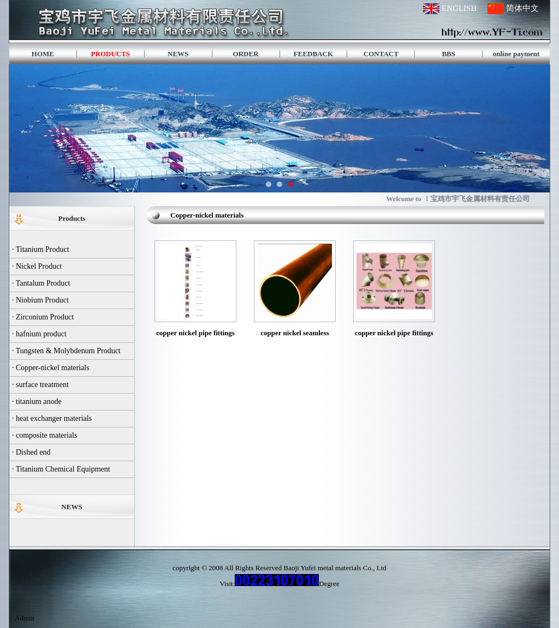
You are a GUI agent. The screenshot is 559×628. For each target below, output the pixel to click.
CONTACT (381, 54)
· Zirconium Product (43, 317)
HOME (43, 54)
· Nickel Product (37, 266)
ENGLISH (459, 8)
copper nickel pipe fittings (394, 333)
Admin (24, 618)
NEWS (178, 54)
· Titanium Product (40, 249)
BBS (448, 54)
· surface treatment (40, 385)
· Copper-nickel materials (51, 368)
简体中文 (522, 8)
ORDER (246, 54)
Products (72, 218)
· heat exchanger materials (52, 418)
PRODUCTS (110, 54)
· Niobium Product (40, 300)
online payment (516, 54)
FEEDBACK (313, 54)
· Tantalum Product (41, 283)
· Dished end (31, 452)
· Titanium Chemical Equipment (61, 469)
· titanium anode (37, 401)
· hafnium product (39, 334)
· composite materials (44, 435)
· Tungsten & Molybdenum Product (66, 351)
